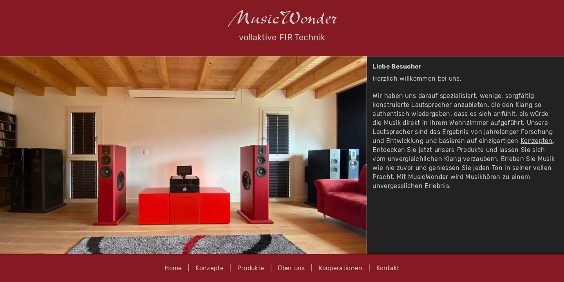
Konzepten (537, 141)
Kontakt (388, 268)
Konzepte (209, 268)
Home (173, 268)
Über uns (291, 268)
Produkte (250, 268)
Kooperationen (341, 268)
